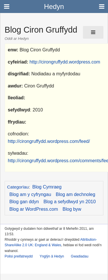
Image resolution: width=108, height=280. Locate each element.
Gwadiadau (79, 256)
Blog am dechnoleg (75, 194)
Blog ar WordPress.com (34, 209)
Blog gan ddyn (24, 201)
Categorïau (18, 186)
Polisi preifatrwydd (19, 256)
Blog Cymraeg (46, 186)
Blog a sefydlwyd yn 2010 (69, 201)
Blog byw (71, 209)
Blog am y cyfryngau (30, 194)
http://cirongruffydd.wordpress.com (65, 61)
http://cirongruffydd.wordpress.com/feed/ (49, 141)
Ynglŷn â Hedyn (51, 256)
